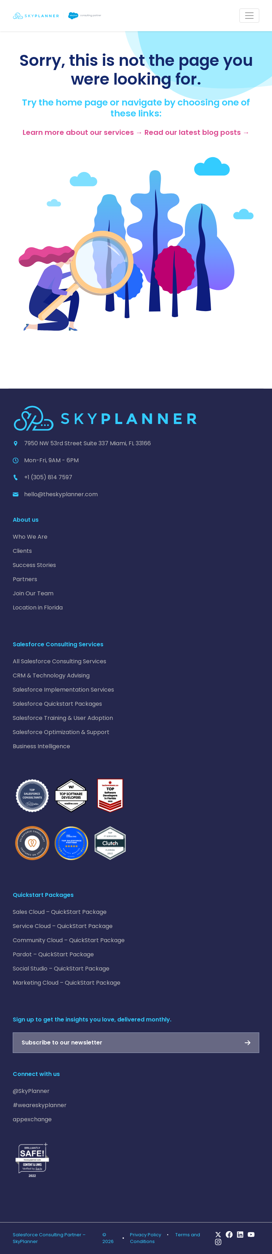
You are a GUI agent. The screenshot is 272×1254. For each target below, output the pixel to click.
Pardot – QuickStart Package (53, 954)
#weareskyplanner (40, 1105)
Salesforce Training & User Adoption (63, 718)
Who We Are (30, 537)
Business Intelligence (41, 746)
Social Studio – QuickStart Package (61, 968)
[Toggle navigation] (249, 15)
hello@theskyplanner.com (61, 494)
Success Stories (34, 565)
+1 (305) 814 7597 (48, 477)
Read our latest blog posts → (197, 132)
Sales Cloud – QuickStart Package (60, 912)
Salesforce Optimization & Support (61, 732)
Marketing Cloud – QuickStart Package (66, 983)
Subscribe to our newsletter (62, 1042)
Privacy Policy (145, 1235)
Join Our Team (33, 593)
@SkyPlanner (31, 1091)
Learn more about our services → (83, 132)
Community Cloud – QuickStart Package (69, 940)
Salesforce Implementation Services (63, 690)
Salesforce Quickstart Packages (57, 704)
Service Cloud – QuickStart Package (63, 926)
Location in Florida (38, 607)
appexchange (32, 1119)
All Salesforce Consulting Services (59, 661)
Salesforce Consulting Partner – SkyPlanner (49, 1238)
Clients (22, 551)
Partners (25, 579)
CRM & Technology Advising (51, 675)
